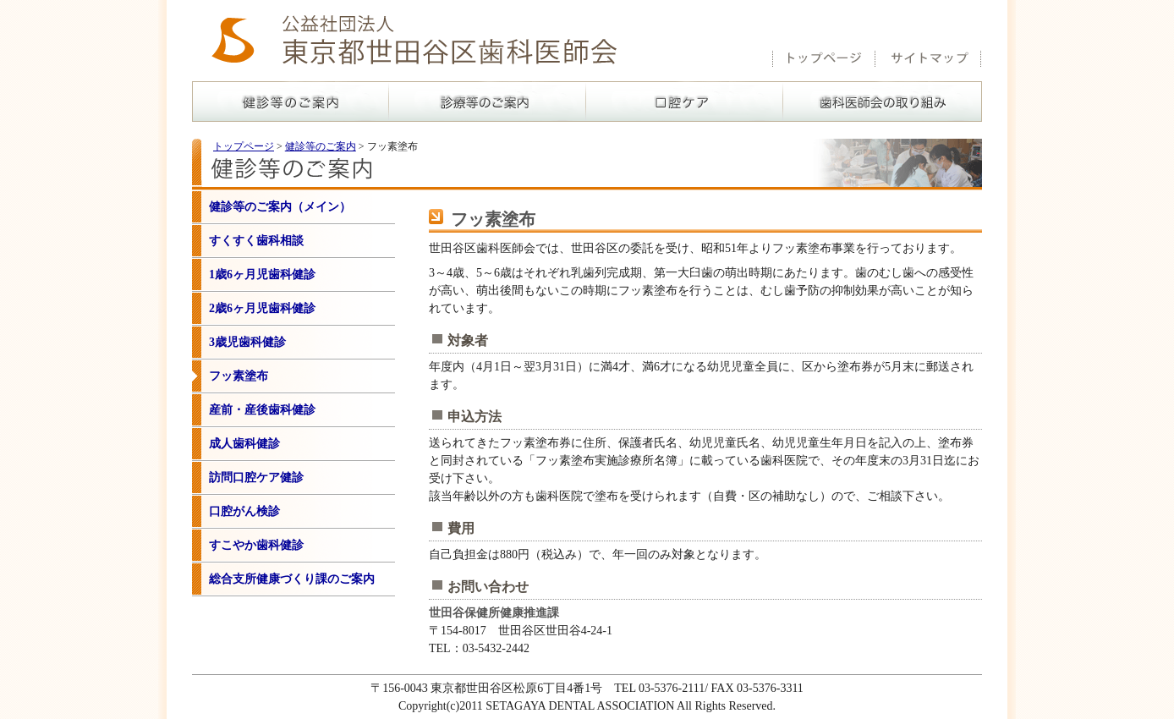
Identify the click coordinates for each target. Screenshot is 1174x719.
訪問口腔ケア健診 (256, 477)
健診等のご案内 (320, 146)
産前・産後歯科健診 (262, 409)
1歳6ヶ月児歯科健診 (262, 274)
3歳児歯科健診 (247, 342)
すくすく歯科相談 (256, 240)
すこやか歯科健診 (256, 545)
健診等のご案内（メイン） (280, 206)
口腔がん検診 (244, 511)
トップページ (243, 146)
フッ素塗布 (238, 376)
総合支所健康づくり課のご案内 (292, 579)
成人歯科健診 (244, 443)
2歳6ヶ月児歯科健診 (262, 308)
